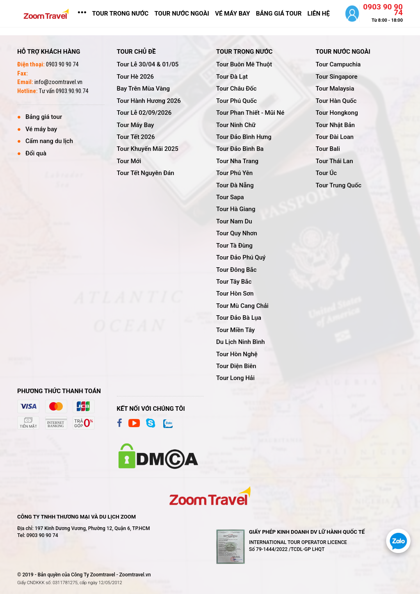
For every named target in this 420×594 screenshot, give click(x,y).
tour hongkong (337, 112)
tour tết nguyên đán (145, 173)
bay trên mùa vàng (143, 88)
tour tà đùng (234, 245)
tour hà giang (235, 209)
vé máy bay (232, 13)
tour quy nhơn (236, 233)
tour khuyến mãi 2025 (147, 148)
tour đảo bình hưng (244, 137)
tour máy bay (135, 125)
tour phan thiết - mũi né (250, 112)
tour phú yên (234, 173)
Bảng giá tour (43, 117)
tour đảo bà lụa (238, 317)
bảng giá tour (278, 13)
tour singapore (337, 76)
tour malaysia (335, 88)
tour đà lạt (232, 76)
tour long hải (235, 378)
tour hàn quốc (336, 101)
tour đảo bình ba (240, 148)
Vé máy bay (41, 129)
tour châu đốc (236, 88)
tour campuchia (338, 64)
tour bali (328, 148)
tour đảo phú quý (240, 257)
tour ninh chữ (236, 125)
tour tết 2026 (136, 137)
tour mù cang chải (242, 306)
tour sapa (230, 197)
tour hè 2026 (135, 76)
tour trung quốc (339, 185)
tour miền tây (235, 330)
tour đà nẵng (234, 185)
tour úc (326, 173)
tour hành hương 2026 (149, 101)
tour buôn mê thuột (244, 64)
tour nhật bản (335, 125)
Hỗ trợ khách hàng (48, 51)
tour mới (129, 161)
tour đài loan (335, 137)
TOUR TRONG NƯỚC (120, 13)
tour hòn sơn (234, 293)
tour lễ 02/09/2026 (144, 112)
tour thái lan (334, 161)
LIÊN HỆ (319, 13)
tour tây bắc (233, 281)
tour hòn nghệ (237, 354)
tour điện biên (236, 366)
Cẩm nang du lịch (49, 141)
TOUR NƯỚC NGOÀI (182, 13)
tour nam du (234, 221)
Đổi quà (35, 153)
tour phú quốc (236, 101)
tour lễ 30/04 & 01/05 (148, 64)
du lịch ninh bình (240, 342)
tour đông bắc (236, 269)
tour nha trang (237, 161)
